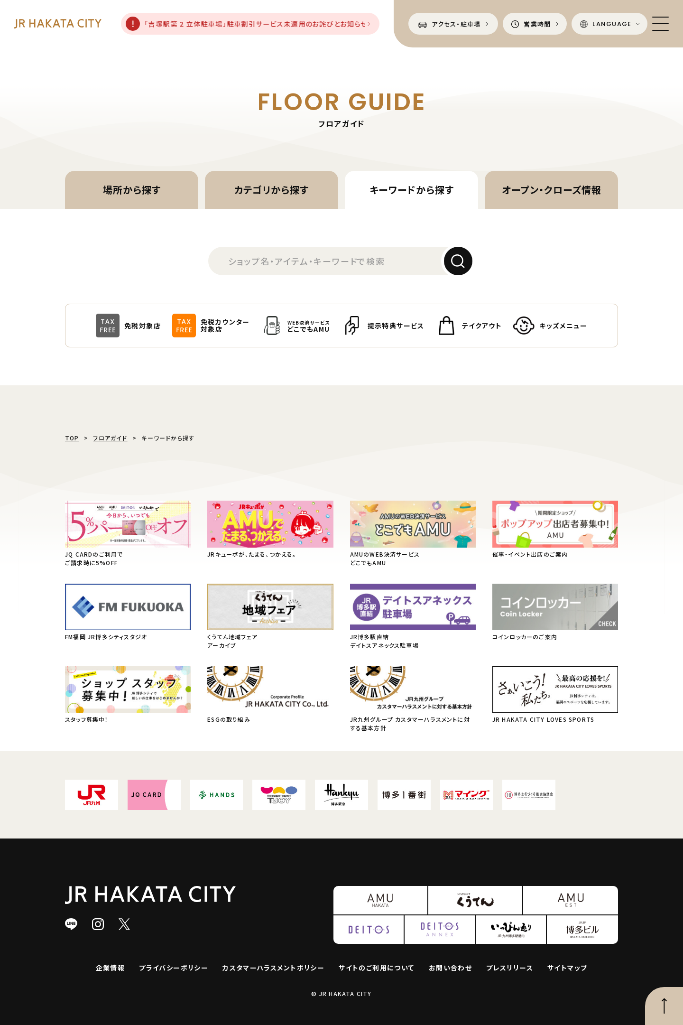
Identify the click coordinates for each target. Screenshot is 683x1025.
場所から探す (132, 189)
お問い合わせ (450, 967)
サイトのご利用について (376, 967)
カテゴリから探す (271, 189)
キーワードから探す (411, 189)
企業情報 (110, 967)
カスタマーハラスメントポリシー (273, 967)
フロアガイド (110, 438)
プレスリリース (509, 967)
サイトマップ (567, 967)
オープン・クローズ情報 (551, 189)
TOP (72, 438)
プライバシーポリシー (173, 967)
